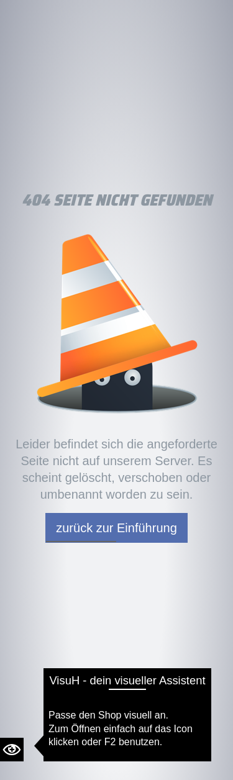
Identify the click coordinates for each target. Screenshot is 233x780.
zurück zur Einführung (116, 528)
